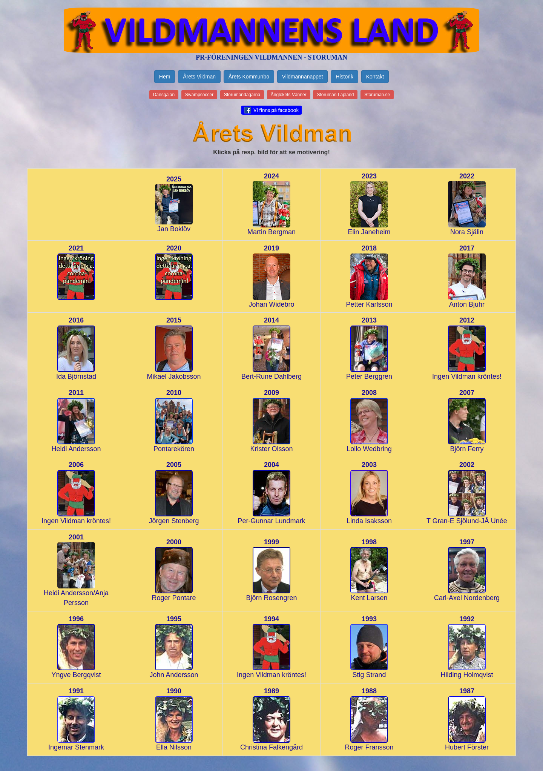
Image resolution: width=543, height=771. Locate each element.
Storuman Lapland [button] (335, 94)
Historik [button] (344, 77)
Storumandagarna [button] (242, 94)
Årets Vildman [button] (199, 77)
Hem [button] (164, 77)
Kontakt (375, 77)
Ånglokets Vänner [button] (289, 94)
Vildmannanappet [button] (302, 77)
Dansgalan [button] (164, 94)
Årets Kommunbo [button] (249, 77)
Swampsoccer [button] (199, 94)
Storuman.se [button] (377, 94)
